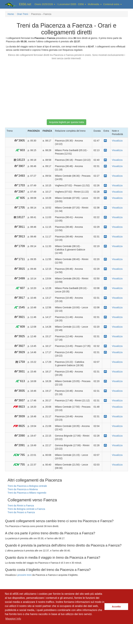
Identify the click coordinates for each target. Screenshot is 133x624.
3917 (22, 297)
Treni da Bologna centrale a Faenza (26, 509)
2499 (22, 278)
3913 (22, 236)
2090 (22, 435)
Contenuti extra (112, 4)
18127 (21, 217)
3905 (22, 140)
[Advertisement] (66, 88)
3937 (22, 400)
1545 (22, 307)
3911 (22, 226)
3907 (22, 166)
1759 (22, 361)
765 (22, 454)
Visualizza (117, 140)
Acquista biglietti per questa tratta (66, 122)
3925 (22, 336)
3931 (22, 371)
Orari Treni (22, 14)
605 (22, 197)
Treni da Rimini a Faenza (21, 505)
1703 (22, 185)
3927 (22, 346)
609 (22, 326)
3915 (22, 268)
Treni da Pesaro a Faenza (21, 512)
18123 (21, 159)
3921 (22, 317)
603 (22, 150)
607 (22, 288)
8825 (22, 426)
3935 (22, 390)
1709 (22, 246)
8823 (22, 406)
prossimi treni (25, 575)
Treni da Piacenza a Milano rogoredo (27, 492)
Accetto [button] (116, 606)
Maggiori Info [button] (13, 618)
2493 (22, 175)
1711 (22, 259)
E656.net (25, 4)
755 (22, 464)
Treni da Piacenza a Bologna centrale (27, 486)
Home (11, 14)
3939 (22, 416)
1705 (22, 207)
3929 (22, 352)
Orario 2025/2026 (45, 4)
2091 (22, 445)
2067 (22, 191)
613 (22, 381)
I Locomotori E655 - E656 (71, 4)
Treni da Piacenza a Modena (23, 489)
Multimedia (95, 4)
